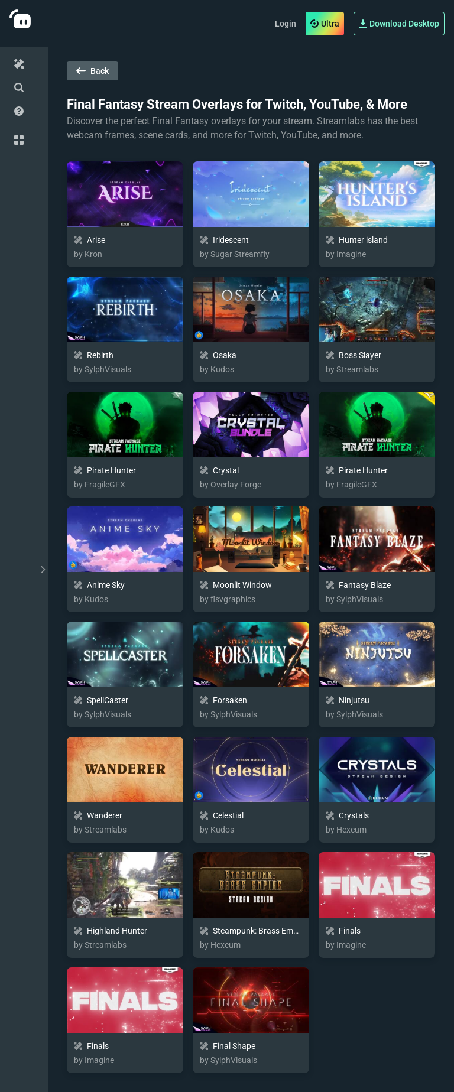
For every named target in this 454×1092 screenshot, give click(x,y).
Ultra (324, 23)
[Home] (19, 64)
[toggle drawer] (43, 569)
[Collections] (19, 140)
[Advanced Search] (19, 87)
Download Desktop (399, 23)
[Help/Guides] (19, 111)
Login (285, 23)
